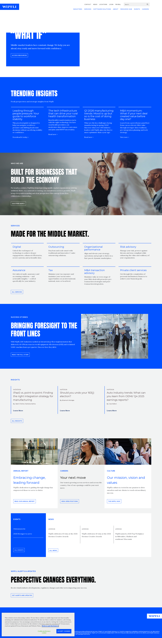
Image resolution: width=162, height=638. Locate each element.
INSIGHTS (15, 380)
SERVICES (87, 9)
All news (53, 550)
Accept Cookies (64, 631)
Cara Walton (113, 404)
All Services (17, 292)
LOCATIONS (103, 4)
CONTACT (87, 4)
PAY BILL (118, 4)
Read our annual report (24, 501)
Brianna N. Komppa (68, 400)
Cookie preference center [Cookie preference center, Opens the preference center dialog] (44, 632)
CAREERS (145, 9)
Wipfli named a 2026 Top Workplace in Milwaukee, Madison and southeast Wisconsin (129, 536)
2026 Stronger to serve (22, 534)
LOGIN (111, 4)
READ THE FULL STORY (20, 354)
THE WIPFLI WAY (114, 501)
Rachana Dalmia (30, 404)
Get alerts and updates (22, 595)
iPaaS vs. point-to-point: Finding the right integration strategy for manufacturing (33, 396)
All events (19, 550)
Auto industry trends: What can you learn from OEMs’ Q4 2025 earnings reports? (126, 396)
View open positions (69, 501)
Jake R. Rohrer (20, 404)
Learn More (18, 411)
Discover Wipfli (18, 203)
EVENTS (137, 9)
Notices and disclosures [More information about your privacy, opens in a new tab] (50, 626)
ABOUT (115, 9)
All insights (17, 421)
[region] (38, 624)
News (51, 519)
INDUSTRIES (77, 9)
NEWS (95, 4)
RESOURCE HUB (126, 9)
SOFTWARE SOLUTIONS (102, 9)
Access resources (19, 55)
